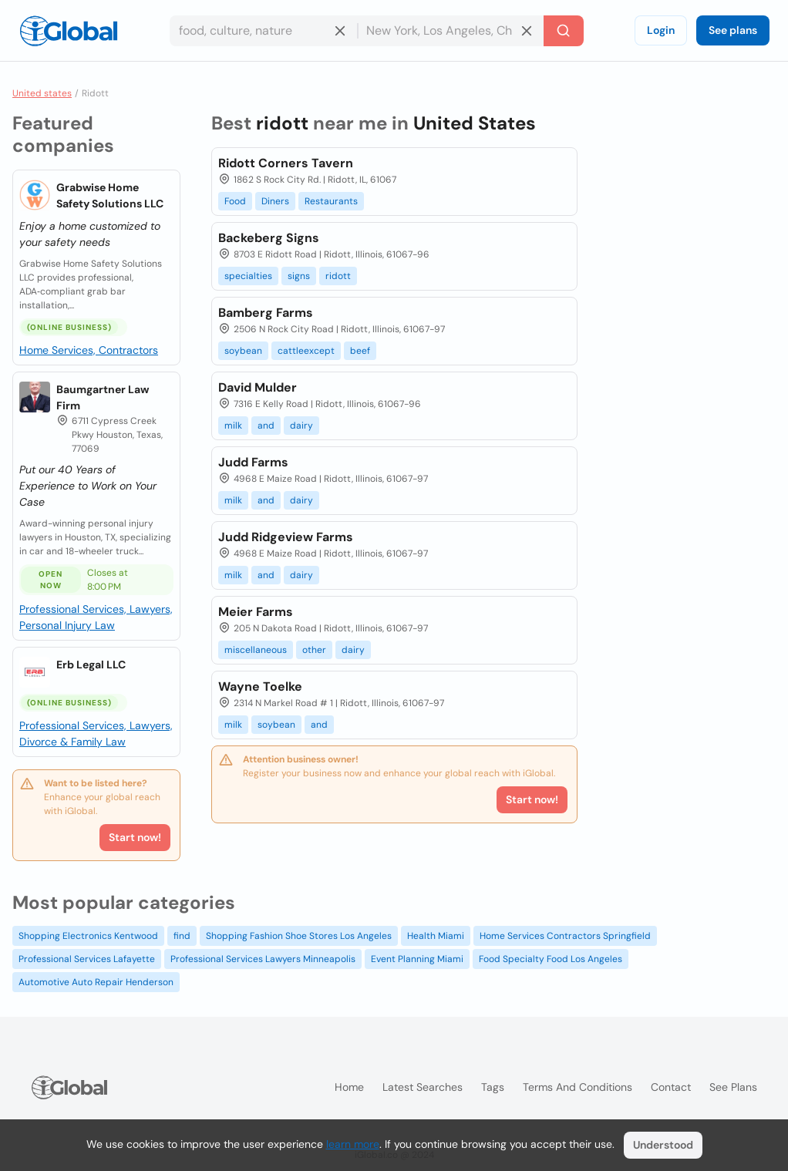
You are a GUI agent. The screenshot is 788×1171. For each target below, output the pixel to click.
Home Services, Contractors (88, 350)
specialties (248, 276)
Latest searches (422, 1087)
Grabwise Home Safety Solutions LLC (109, 195)
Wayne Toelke (260, 686)
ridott (338, 276)
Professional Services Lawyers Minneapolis (262, 959)
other (314, 650)
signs (299, 276)
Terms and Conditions (577, 1087)
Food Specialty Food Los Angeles (550, 959)
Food (235, 201)
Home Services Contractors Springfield (565, 936)
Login (661, 30)
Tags (492, 1087)
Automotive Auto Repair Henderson (96, 982)
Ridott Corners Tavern (285, 163)
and (266, 425)
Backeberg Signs (268, 238)
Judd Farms (253, 462)
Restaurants (331, 201)
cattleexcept (306, 351)
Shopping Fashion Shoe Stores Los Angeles (299, 936)
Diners (275, 201)
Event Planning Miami (417, 959)
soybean (243, 351)
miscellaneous (255, 650)
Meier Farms (255, 612)
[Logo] (69, 30)
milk (233, 425)
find (181, 936)
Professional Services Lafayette (87, 959)
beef (360, 351)
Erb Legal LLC (91, 664)
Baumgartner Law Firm (102, 397)
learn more (352, 1144)
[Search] (564, 30)
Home (349, 1087)
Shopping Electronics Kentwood (88, 936)
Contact (671, 1087)
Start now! (135, 837)
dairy (301, 425)
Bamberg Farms (265, 313)
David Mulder (257, 387)
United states (42, 93)
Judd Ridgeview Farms (285, 537)
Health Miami (435, 936)
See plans (733, 30)
